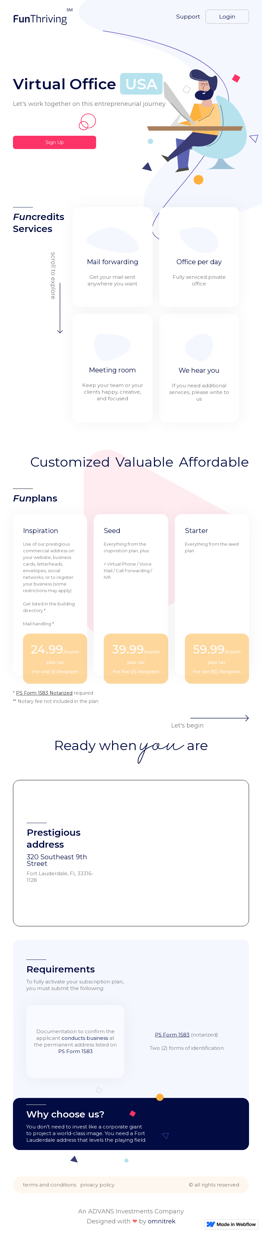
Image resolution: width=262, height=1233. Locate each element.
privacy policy (97, 1185)
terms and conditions (49, 1185)
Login (227, 16)
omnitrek (162, 1221)
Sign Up (55, 142)
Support (188, 16)
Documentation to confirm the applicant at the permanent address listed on (75, 1041)
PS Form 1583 (172, 1035)
